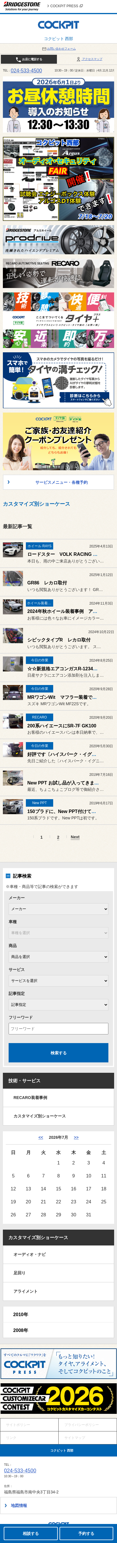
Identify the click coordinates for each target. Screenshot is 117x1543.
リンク (11, 1438)
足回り (20, 1273)
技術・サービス (24, 1080)
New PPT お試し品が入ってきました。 (67, 782)
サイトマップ (74, 1438)
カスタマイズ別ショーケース (40, 1116)
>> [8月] (76, 1137)
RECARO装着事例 (30, 1097)
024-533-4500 (26, 71)
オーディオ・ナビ (30, 1254)
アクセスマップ (89, 59)
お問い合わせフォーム (58, 48)
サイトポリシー (18, 1425)
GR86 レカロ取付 (47, 582)
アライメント (26, 1291)
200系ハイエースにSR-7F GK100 (61, 725)
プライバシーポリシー (81, 1425)
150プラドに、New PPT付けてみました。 (70, 811)
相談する (31, 1533)
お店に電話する (29, 60)
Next (75, 837)
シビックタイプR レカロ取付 (59, 639)
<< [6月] (41, 1137)
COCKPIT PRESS (66, 6)
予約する (86, 1533)
